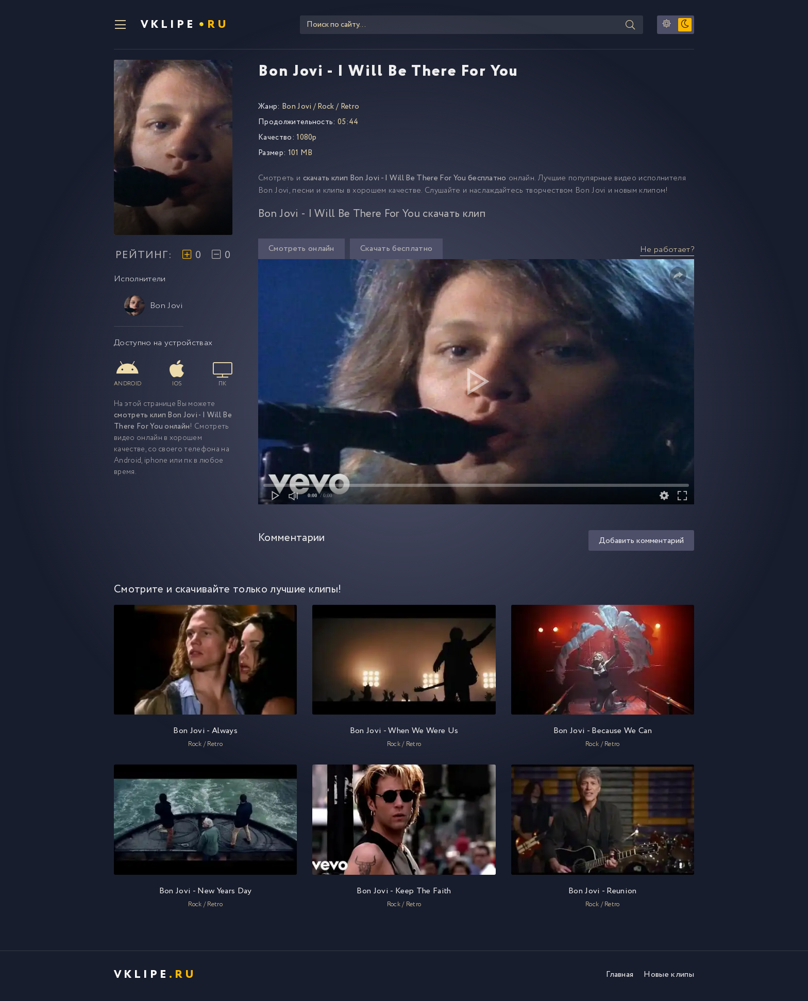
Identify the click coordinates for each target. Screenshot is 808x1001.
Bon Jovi (153, 308)
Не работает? (667, 252)
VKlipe (186, 26)
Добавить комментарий (641, 543)
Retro (350, 109)
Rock (325, 109)
